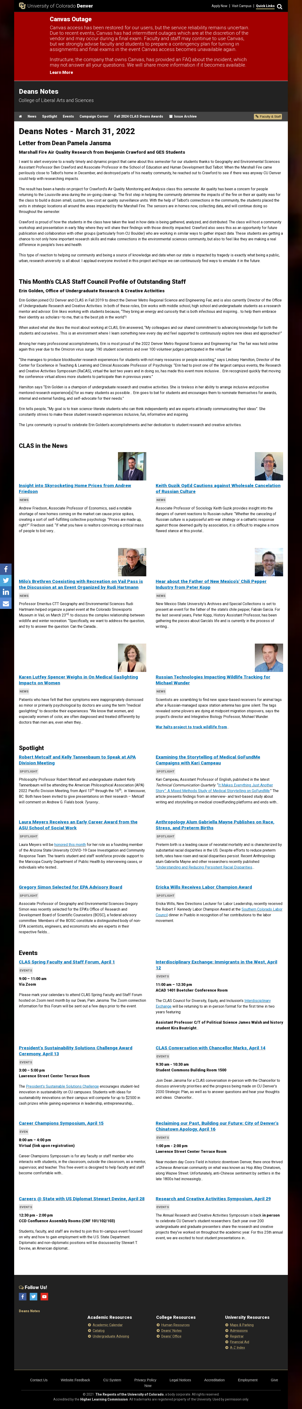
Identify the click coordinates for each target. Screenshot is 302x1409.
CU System (112, 1380)
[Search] (279, 6)
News (32, 117)
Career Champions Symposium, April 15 (61, 1123)
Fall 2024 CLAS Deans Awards (138, 117)
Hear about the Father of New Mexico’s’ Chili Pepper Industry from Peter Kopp (211, 584)
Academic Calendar (108, 1325)
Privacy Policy (145, 1380)
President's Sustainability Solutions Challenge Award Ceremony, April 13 (75, 1051)
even (24, 1131)
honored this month (70, 844)
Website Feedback (75, 1380)
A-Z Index (237, 1348)
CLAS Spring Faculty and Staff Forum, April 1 (67, 962)
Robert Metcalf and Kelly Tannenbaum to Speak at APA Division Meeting (77, 760)
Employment (247, 1380)
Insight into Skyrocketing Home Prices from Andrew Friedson (75, 488)
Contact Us (38, 1380)
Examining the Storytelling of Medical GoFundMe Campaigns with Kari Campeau (208, 760)
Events (68, 117)
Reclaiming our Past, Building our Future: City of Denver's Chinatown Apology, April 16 (217, 1126)
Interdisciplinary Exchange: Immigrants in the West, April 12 (216, 965)
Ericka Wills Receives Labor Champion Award (204, 887)
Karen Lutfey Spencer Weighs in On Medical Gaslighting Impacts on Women (78, 680)
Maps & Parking (242, 1325)
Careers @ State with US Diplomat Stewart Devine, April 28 (82, 1198)
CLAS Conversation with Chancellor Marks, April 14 (210, 1048)
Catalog (99, 1331)
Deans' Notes (171, 1331)
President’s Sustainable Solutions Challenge (62, 1086)
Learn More (61, 72)
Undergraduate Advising (111, 1336)
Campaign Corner (94, 117)
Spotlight (49, 117)
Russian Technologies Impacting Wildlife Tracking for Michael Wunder (213, 680)
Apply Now (219, 6)
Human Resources (175, 1325)
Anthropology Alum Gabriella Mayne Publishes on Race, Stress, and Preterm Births (215, 825)
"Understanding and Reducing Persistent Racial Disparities (204, 867)
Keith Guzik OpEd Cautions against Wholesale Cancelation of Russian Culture (218, 488)
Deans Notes (29, 1311)
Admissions (239, 1331)
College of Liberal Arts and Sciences (56, 100)
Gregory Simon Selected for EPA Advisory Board (70, 887)
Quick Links (265, 6)
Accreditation (214, 1380)
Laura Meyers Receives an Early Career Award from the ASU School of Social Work (78, 825)
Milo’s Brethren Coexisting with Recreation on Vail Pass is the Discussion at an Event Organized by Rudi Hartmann (81, 584)
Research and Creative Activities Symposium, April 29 (213, 1198)
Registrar (237, 1336)
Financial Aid (239, 1342)
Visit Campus (242, 6)
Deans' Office (171, 1336)
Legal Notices (180, 1380)
